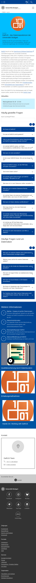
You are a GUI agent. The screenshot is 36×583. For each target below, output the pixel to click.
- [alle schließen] (33, 124)
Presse (3, 560)
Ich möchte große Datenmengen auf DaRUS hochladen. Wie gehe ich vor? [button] (15, 177)
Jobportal (4, 562)
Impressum (4, 542)
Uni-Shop (4, 566)
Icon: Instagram (18, 494)
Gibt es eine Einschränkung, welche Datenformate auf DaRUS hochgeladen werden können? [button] (17, 140)
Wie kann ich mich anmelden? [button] (11, 153)
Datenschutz (4, 544)
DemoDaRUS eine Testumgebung (14, 84)
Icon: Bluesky (27, 494)
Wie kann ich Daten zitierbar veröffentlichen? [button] (15, 202)
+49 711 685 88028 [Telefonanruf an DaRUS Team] (12, 461)
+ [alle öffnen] (30, 124)
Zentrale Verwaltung (7, 578)
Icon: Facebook (9, 494)
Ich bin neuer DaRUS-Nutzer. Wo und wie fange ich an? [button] (17, 158)
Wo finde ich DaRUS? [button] (9, 129)
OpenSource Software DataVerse (23, 51)
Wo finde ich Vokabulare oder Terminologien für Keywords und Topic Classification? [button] (16, 287)
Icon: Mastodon (9, 504)
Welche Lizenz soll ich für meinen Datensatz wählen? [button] (15, 260)
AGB (2, 551)
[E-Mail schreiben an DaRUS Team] (10, 465)
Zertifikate (4, 548)
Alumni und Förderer (7, 533)
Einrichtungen (5, 576)
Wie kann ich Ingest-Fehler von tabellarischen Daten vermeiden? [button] (18, 273)
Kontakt (18, 480)
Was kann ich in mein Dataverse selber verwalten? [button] (17, 183)
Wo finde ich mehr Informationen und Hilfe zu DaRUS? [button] (16, 231)
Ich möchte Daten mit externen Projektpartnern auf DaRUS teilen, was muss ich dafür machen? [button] (17, 196)
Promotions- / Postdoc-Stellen (9, 564)
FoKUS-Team (27, 92)
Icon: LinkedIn (27, 504)
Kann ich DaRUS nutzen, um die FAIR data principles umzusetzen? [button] (15, 165)
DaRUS (3, 51)
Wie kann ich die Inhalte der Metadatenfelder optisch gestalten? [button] (18, 267)
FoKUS (3, 12)
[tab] (18, 129)
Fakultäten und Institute (8, 574)
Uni (2, 2)
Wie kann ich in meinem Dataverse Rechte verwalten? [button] (15, 189)
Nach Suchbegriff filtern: (8, 116)
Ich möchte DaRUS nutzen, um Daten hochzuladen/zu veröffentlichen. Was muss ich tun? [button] (17, 147)
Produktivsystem (27, 82)
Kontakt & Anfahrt (6, 558)
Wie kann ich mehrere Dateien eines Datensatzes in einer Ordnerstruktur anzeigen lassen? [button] (18, 253)
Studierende (4, 529)
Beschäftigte (4, 531)
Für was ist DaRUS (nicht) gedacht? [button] (13, 134)
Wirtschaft (4, 535)
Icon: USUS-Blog (18, 514)
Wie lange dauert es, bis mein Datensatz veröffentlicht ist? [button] (14, 207)
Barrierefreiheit (5, 546)
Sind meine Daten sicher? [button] (10, 171)
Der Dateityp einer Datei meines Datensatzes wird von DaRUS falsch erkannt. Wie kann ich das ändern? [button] (17, 295)
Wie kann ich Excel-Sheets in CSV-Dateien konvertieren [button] (15, 280)
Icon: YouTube (18, 504)
